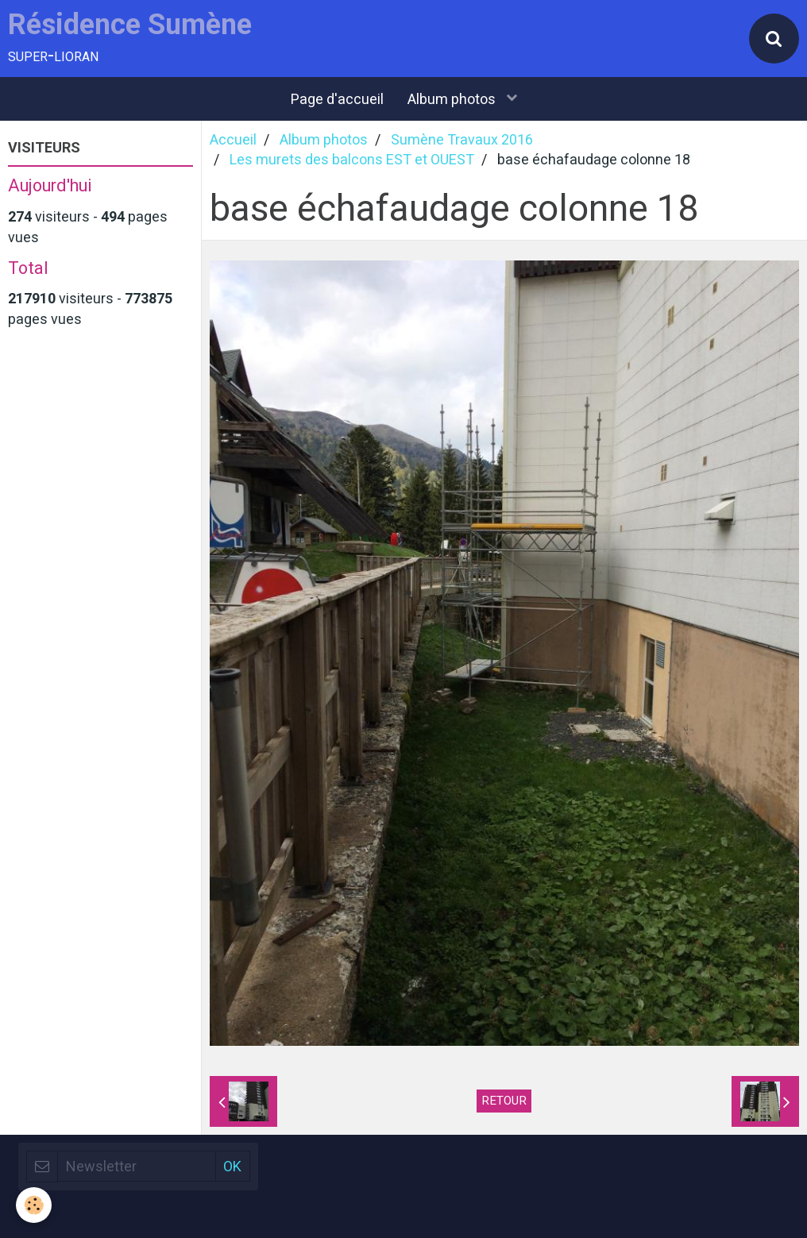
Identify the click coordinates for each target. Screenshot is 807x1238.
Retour (504, 1100)
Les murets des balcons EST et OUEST (352, 159)
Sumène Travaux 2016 (462, 139)
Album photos (453, 99)
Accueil (233, 139)
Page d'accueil (337, 99)
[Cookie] (34, 1205)
